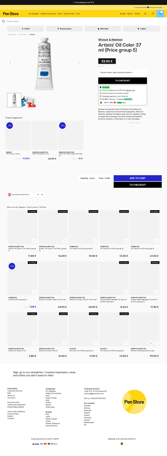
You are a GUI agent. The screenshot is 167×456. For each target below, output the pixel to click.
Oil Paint (32, 34)
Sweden (87, 405)
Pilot (47, 414)
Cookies (10, 418)
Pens (60, 14)
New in (130, 14)
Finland (87, 413)
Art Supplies (34, 14)
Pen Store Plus (13, 402)
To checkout (122, 80)
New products (66, 29)
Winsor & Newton (110, 39)
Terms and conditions (16, 411)
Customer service (140, 7)
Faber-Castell (51, 419)
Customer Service (14, 391)
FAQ (9, 393)
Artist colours (22, 34)
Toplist (143, 29)
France (87, 415)
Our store (11, 398)
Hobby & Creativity (48, 14)
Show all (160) (51, 426)
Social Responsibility (15, 407)
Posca (48, 421)
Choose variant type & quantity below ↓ (116, 72)
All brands (104, 29)
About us (11, 395)
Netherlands (89, 422)
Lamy (48, 416)
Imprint (10, 416)
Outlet (137, 14)
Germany (87, 418)
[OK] (83, 21)
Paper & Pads (69, 14)
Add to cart (138, 178)
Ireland (87, 420)
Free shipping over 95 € (83, 2)
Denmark (87, 410)
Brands (123, 14)
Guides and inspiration (16, 405)
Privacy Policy (13, 414)
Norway (87, 408)
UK (85, 425)
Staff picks (50, 407)
